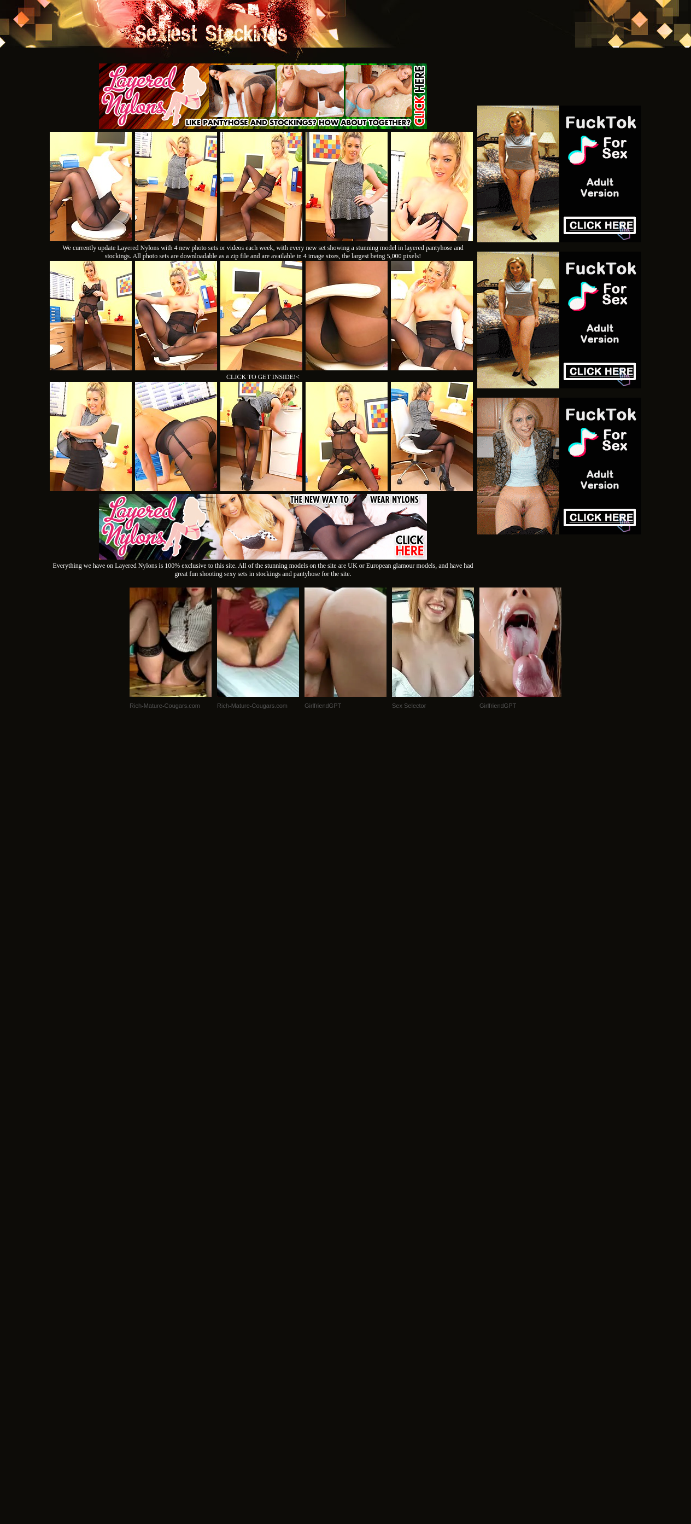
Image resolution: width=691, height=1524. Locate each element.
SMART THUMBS (365, 1375)
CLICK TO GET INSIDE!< (263, 377)
